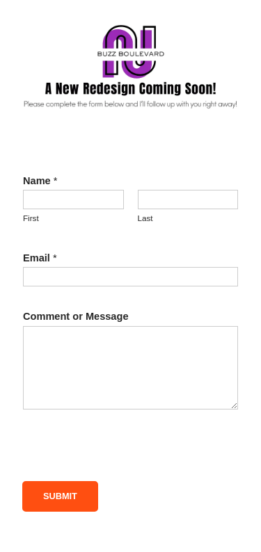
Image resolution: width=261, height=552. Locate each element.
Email (40, 257)
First (31, 218)
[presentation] (128, 454)
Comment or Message (76, 316)
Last (145, 218)
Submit (60, 496)
